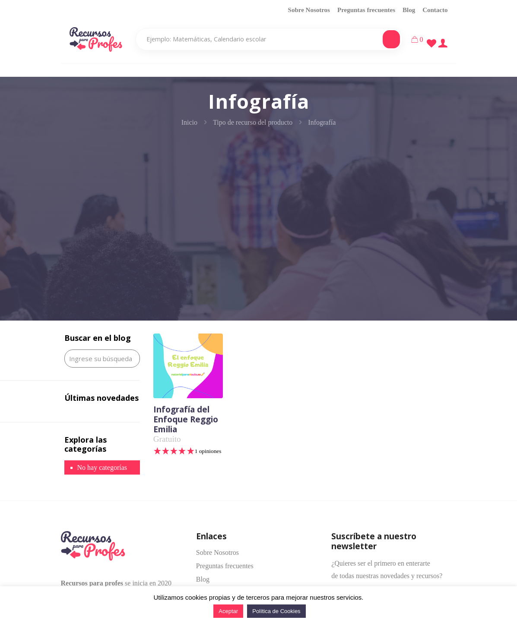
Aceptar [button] (228, 611)
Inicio (189, 122)
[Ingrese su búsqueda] (102, 358)
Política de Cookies (276, 611)
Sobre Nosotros (309, 9)
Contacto (434, 9)
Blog (409, 9)
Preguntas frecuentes (366, 9)
